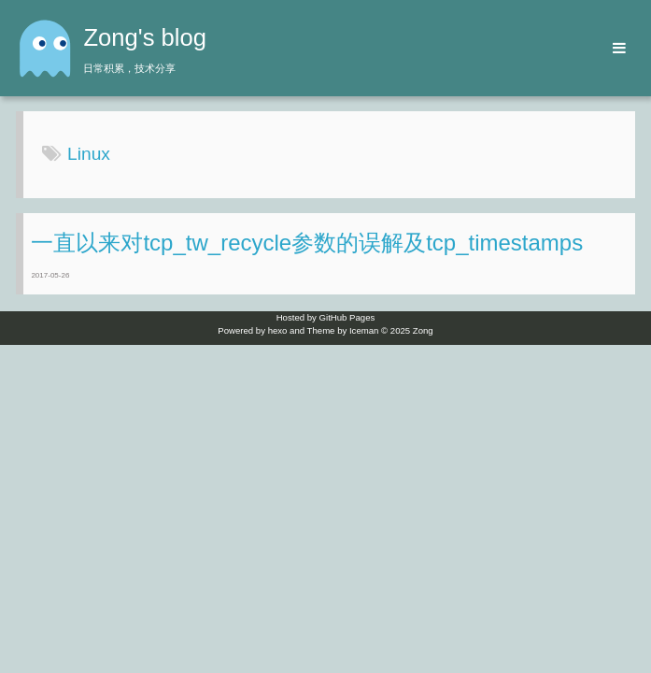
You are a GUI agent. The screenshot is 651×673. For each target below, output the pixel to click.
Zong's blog (144, 37)
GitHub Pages (347, 317)
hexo (278, 330)
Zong (423, 330)
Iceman (363, 330)
